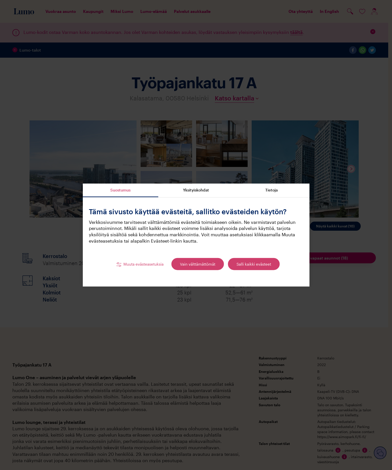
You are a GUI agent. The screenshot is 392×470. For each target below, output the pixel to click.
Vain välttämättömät (197, 264)
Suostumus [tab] (120, 190)
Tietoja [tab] (271, 190)
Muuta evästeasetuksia (143, 264)
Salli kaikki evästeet (254, 264)
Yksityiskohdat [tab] (196, 190)
